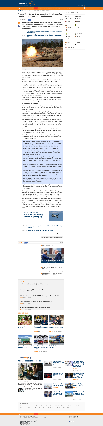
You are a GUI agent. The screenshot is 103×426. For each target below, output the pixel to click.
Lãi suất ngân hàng (71, 405)
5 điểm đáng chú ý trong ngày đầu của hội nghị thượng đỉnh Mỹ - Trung (52, 261)
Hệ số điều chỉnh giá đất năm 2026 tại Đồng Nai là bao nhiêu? (35, 307)
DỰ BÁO (26, 8)
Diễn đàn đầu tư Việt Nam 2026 (63, 407)
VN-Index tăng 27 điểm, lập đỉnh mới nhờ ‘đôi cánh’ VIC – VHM (33, 389)
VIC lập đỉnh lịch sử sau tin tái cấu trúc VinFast (58, 384)
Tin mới (22, 281)
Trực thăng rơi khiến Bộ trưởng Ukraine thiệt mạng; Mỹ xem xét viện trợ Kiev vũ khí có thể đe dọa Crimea (44, 32)
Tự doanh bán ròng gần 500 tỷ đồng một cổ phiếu (58, 375)
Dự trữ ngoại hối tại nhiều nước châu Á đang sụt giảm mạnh (52, 268)
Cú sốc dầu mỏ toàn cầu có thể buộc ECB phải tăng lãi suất (34, 284)
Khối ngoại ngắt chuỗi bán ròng (29, 361)
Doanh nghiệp (20, 349)
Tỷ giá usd (36, 405)
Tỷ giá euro (46, 405)
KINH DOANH (64, 8)
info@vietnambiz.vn (26, 423)
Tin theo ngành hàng (72, 12)
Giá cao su (45, 407)
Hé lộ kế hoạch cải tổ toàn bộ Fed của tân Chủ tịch (52, 265)
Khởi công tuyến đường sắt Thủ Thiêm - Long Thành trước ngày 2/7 (36, 301)
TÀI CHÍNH (41, 8)
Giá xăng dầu (78, 405)
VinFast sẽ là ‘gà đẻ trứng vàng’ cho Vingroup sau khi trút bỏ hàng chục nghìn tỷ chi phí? (41, 347)
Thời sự (21, 291)
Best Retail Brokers (52, 407)
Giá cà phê (57, 405)
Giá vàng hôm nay (23, 405)
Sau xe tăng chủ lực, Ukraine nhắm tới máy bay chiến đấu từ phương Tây (33, 214)
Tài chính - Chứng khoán (46, 11)
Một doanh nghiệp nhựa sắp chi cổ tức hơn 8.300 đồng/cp (25, 346)
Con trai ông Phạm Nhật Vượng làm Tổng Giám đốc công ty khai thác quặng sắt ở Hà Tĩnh (78, 375)
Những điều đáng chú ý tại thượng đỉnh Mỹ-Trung (52, 271)
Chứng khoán (55, 366)
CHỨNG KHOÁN (51, 8)
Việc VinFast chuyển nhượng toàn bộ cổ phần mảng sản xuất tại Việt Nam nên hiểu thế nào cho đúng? (41, 327)
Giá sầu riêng (29, 407)
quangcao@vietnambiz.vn (76, 418)
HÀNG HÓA (31, 8)
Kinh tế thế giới (35, 11)
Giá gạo (40, 407)
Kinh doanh (36, 331)
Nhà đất (21, 309)
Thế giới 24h (27, 11)
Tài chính (75, 368)
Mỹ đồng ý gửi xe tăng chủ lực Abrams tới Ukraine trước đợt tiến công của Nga (45, 226)
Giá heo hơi (52, 405)
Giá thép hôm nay (23, 407)
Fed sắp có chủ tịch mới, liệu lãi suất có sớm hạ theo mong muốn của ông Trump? (52, 274)
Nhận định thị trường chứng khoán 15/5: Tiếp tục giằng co (58, 363)
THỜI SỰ (22, 8)
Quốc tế (20, 11)
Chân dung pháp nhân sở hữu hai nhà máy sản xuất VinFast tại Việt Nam (56, 327)
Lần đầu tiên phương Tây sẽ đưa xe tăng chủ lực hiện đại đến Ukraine (41, 34)
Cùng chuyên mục (47, 246)
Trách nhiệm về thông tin (24, 424)
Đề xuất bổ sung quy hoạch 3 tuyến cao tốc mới (31, 290)
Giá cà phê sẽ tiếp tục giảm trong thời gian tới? (24, 326)
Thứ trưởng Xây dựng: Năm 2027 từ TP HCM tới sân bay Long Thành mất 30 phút (39, 296)
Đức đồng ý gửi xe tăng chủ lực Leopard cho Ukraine (40, 230)
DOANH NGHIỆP (57, 8)
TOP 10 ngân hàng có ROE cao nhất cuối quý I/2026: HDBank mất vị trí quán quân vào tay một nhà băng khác (78, 364)
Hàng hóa (19, 330)
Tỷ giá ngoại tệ (30, 405)
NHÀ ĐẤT (45, 8)
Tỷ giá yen (41, 405)
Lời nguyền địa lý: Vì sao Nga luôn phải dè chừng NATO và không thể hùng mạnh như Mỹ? (44, 36)
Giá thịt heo (36, 407)
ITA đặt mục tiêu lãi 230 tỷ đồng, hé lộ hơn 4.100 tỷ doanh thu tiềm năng (78, 394)
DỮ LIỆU (68, 8)
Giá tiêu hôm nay (63, 405)
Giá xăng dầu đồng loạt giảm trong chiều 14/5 (56, 346)
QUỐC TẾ (36, 8)
